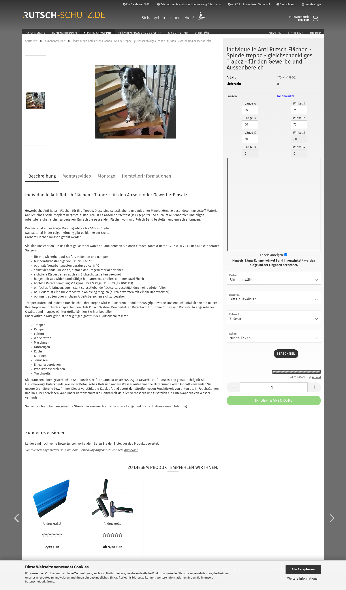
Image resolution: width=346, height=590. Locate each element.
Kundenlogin (311, 4)
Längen (232, 101)
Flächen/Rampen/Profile (139, 33)
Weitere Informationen (303, 579)
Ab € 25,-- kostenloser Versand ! (249, 4)
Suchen (275, 33)
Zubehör (202, 33)
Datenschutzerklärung (39, 581)
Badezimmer (35, 33)
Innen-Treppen (64, 33)
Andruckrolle (112, 529)
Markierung (178, 33)
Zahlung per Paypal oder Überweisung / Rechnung (189, 4)
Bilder (315, 33)
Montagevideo (76, 181)
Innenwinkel (285, 101)
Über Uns (295, 33)
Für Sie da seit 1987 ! (136, 4)
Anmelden (131, 455)
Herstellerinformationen (146, 181)
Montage (106, 181)
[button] (15, 523)
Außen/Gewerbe (98, 33)
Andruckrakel (52, 529)
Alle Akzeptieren (303, 569)
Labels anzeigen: (273, 260)
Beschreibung (42, 181)
